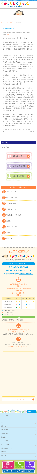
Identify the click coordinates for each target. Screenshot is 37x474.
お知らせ (3, 455)
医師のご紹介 (4, 433)
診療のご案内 (4, 429)
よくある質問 (4, 440)
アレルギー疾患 (11, 203)
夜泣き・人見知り (11, 226)
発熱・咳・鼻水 (11, 191)
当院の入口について (6, 448)
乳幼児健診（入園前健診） (14, 215)
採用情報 (3, 451)
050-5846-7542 (26, 273)
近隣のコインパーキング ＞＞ (18, 347)
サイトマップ (4, 415)
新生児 (8, 221)
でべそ (8, 232)
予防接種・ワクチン (12, 209)
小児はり (9, 238)
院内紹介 (3, 437)
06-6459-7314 (24, 270)
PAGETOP (31, 411)
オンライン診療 (5, 444)
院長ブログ (10, 34)
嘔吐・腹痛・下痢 (11, 197)
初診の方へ (4, 426)
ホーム (3, 422)
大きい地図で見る (18, 399)
